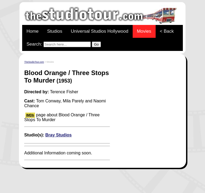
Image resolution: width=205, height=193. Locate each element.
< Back (167, 31)
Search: (63, 44)
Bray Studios (58, 135)
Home (32, 31)
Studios (54, 31)
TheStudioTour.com (34, 62)
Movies (144, 31)
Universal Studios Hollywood (99, 31)
